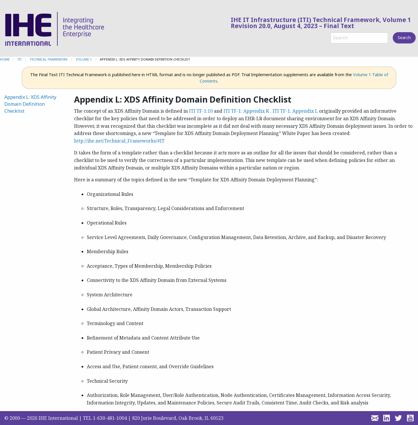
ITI (19, 59)
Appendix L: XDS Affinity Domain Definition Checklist (30, 104)
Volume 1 (84, 59)
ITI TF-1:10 (201, 111)
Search (404, 37)
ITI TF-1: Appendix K (246, 111)
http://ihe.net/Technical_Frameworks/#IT (119, 141)
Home (5, 59)
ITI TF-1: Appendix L (295, 111)
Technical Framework (49, 59)
